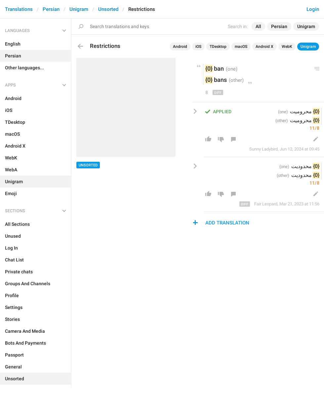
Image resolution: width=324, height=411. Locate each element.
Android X (264, 46)
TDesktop (218, 46)
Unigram (78, 9)
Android (180, 46)
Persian (51, 9)
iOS (198, 46)
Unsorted (108, 9)
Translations (19, 9)
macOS (241, 46)
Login (312, 9)
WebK (287, 46)
